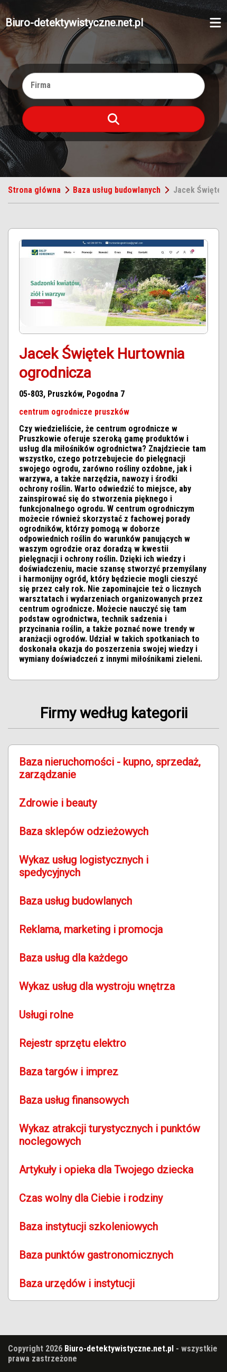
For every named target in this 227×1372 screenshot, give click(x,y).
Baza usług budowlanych (116, 190)
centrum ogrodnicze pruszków (74, 412)
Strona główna (34, 190)
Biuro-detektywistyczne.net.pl (74, 22)
